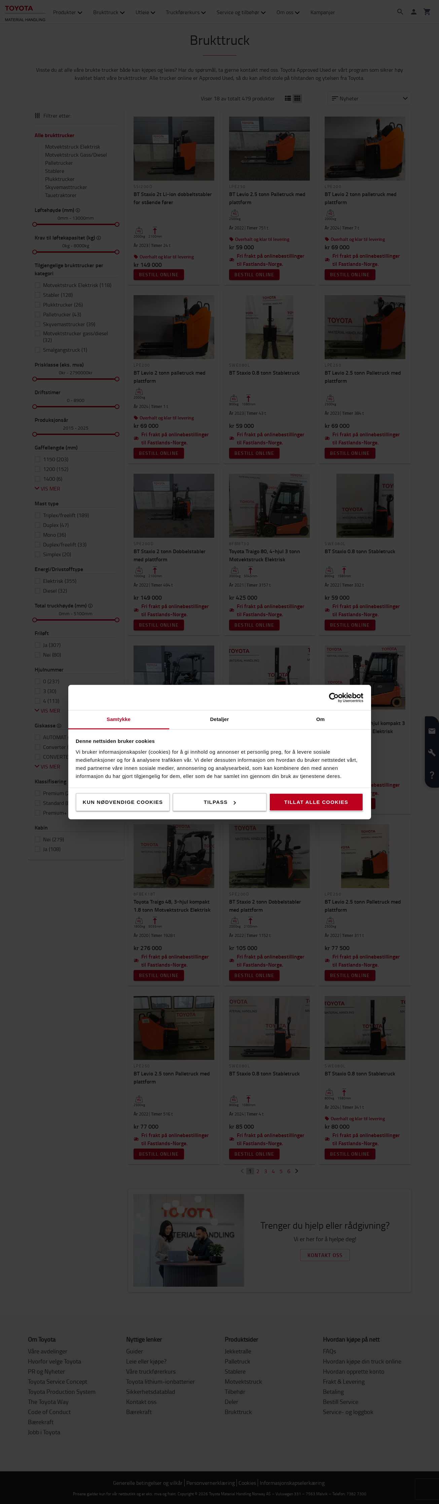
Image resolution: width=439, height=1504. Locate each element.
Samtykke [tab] (119, 719)
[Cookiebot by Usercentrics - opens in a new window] (333, 697)
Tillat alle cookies (316, 802)
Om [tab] (320, 719)
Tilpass (220, 802)
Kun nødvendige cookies (123, 802)
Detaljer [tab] (219, 719)
